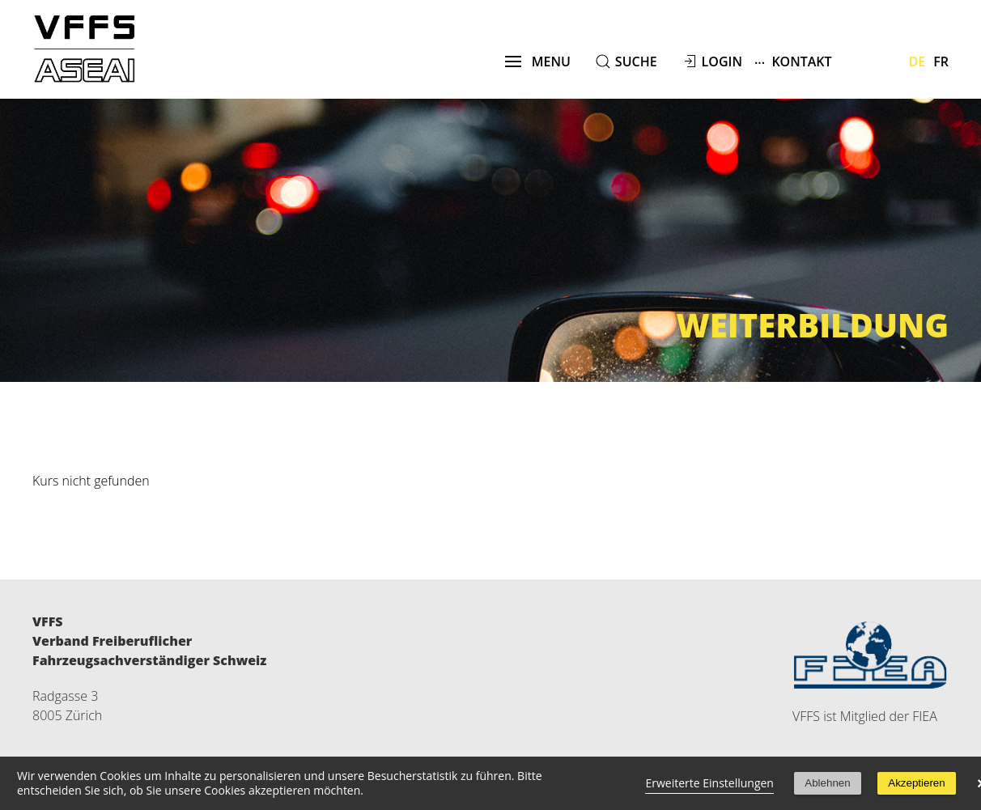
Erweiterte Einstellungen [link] (709, 783)
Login (722, 61)
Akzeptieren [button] (916, 783)
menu (538, 61)
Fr (941, 61)
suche (636, 61)
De (917, 61)
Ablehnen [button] (827, 783)
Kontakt (793, 61)
